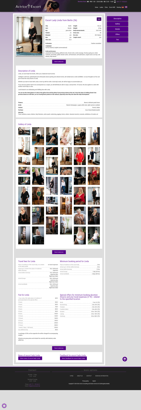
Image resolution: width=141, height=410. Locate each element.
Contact (89, 376)
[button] (4, 406)
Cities (106, 7)
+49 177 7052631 (121, 2)
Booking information (101, 376)
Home (96, 7)
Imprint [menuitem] (94, 381)
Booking (119, 7)
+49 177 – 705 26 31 (34, 384)
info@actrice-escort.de (34, 386)
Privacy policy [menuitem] (85, 381)
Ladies (101, 7)
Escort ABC (112, 7)
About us (80, 376)
